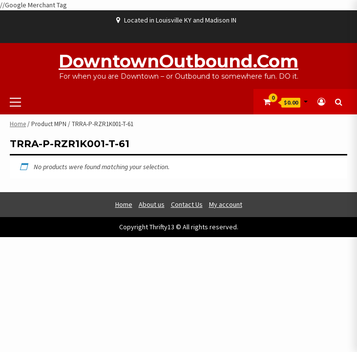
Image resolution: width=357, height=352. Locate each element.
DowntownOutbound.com (178, 61)
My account (225, 204)
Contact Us (187, 204)
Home (18, 124)
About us (152, 204)
